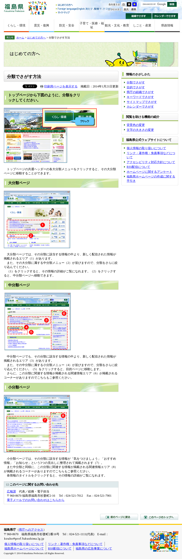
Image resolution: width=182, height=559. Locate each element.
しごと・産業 (142, 25)
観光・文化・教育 (117, 25)
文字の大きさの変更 (140, 129)
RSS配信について (138, 166)
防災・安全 (66, 25)
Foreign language (84, 9)
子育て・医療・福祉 (92, 25)
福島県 (14, 7)
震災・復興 (41, 25)
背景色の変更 (136, 125)
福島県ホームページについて (24, 548)
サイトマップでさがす (142, 101)
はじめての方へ (84, 5)
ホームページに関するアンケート (149, 171)
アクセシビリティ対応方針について (151, 162)
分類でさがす (136, 82)
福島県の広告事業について (94, 548)
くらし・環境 (16, 25)
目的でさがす (136, 87)
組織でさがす (139, 16)
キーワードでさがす (140, 97)
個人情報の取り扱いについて (146, 148)
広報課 (11, 491)
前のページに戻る (119, 517)
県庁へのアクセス (31, 529)
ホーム (20, 37)
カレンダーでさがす (165, 16)
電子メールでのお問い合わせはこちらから (35, 500)
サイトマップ (84, 12)
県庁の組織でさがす (140, 92)
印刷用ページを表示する (61, 86)
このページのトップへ (159, 517)
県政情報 (167, 25)
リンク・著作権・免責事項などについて (75, 544)
